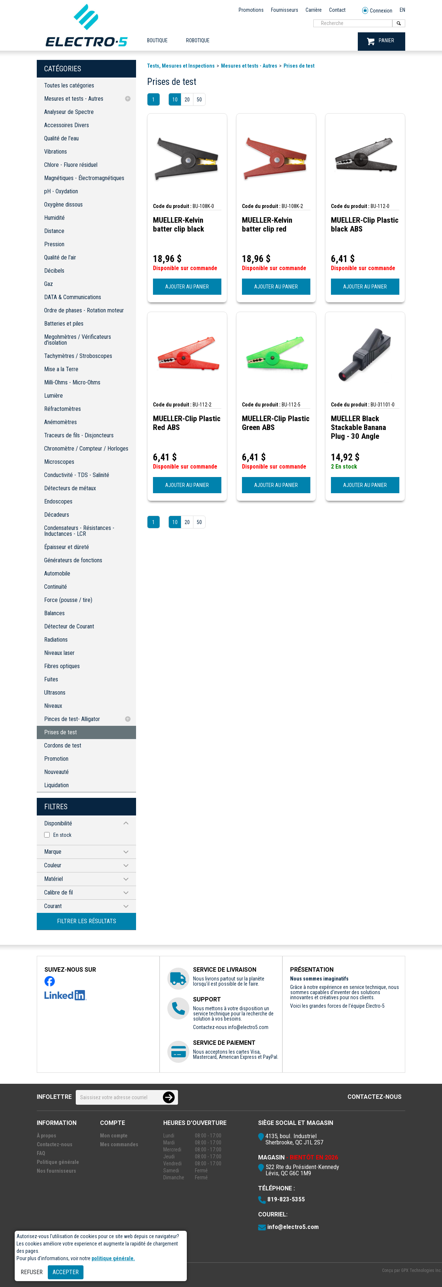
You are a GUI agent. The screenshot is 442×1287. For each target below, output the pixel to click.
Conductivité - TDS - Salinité (76, 475)
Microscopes (59, 461)
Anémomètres (60, 422)
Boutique (157, 40)
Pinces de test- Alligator (72, 719)
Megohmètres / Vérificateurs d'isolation (77, 339)
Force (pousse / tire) (68, 599)
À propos (46, 1136)
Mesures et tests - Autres (73, 98)
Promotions (251, 10)
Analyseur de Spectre (69, 111)
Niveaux (53, 705)
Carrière (314, 10)
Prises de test (60, 732)
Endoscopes (58, 501)
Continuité (55, 586)
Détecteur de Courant (69, 626)
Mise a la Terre (61, 369)
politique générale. (113, 1258)
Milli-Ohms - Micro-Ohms (72, 382)
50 (199, 99)
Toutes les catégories (69, 85)
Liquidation (56, 785)
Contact (337, 10)
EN (402, 10)
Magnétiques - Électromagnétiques (84, 178)
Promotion (56, 758)
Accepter (66, 1272)
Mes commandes (119, 1144)
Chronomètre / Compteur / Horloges (86, 448)
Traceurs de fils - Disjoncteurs (79, 435)
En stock (62, 835)
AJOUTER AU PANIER (187, 287)
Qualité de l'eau (61, 138)
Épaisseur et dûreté (66, 547)
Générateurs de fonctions (73, 560)
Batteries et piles (63, 323)
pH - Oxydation (61, 191)
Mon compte (114, 1136)
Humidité (54, 217)
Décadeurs (56, 514)
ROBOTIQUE (198, 40)
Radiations (56, 639)
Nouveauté (56, 771)
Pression (54, 244)
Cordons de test (62, 745)
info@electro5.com (248, 1027)
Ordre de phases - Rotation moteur (84, 310)
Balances (54, 613)
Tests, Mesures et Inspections (181, 66)
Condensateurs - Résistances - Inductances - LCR (79, 530)
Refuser (32, 1272)
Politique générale (58, 1162)
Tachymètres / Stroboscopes (78, 355)
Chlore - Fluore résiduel (70, 164)
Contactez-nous (374, 1096)
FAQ (41, 1153)
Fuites (51, 679)
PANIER (380, 41)
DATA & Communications (72, 297)
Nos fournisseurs (56, 1171)
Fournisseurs (284, 10)
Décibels (54, 270)
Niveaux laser (59, 652)
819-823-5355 (286, 1199)
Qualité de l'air (60, 257)
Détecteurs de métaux (70, 488)
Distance (54, 230)
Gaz (48, 283)
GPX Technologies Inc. (421, 1270)
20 (187, 99)
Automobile (57, 573)
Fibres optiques (62, 666)
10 (175, 99)
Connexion (377, 10)
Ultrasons (54, 692)
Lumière (53, 395)
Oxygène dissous (63, 204)
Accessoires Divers (66, 125)
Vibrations (55, 151)
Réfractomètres (62, 408)
